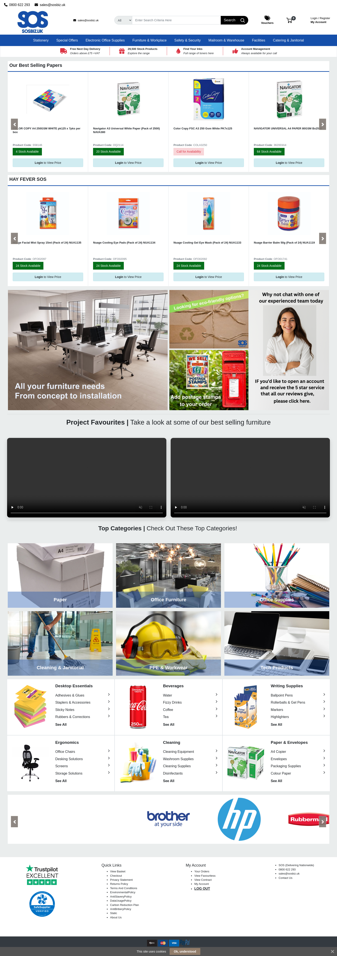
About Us (115, 917)
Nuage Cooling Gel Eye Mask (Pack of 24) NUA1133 (207, 242)
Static (113, 913)
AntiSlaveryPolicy (121, 896)
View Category (60, 575)
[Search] (176, 20)
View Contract (202, 879)
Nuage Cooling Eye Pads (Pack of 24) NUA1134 (124, 242)
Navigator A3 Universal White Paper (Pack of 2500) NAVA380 (126, 130)
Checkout (116, 875)
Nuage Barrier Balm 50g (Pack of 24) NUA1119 (284, 242)
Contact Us (285, 877)
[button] (289, 20)
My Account (320, 20)
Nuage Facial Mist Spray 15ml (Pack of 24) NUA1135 (47, 242)
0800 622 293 (17, 5)
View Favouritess (204, 875)
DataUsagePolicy (120, 900)
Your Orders (201, 871)
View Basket (117, 871)
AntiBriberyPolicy (120, 909)
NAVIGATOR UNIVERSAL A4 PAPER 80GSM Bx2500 (288, 128)
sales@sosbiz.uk (50, 5)
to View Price (48, 162)
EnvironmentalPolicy (122, 892)
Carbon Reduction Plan (124, 905)
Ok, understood (185, 951)
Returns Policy (119, 883)
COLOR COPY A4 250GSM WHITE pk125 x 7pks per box (46, 130)
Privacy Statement (121, 879)
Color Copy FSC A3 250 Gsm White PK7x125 (202, 128)
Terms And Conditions (123, 888)
